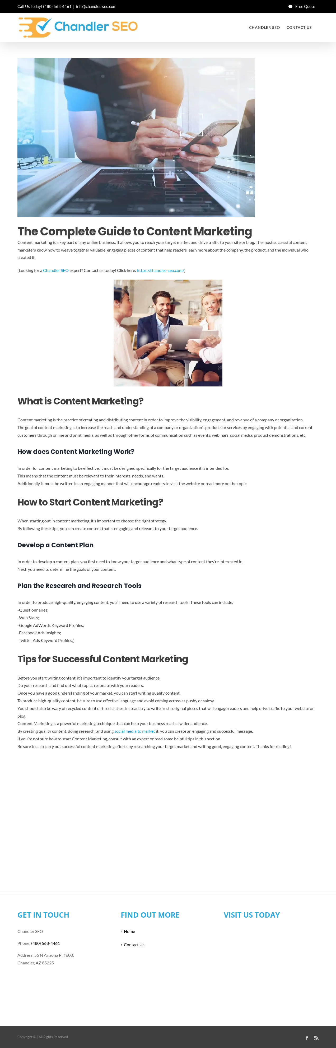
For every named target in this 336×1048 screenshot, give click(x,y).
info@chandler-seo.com (96, 6)
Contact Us (134, 944)
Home (129, 931)
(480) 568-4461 (57, 6)
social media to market (134, 730)
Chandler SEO (56, 270)
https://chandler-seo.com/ (160, 270)
